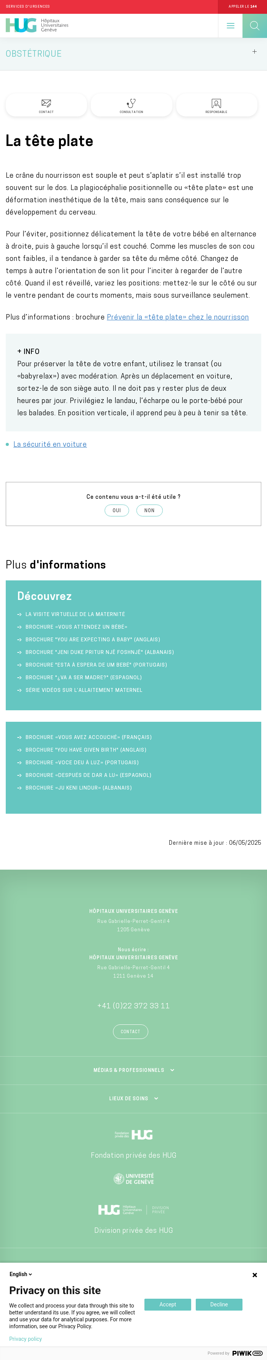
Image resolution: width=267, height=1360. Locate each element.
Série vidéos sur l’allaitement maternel (84, 690)
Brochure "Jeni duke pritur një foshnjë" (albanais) (100, 652)
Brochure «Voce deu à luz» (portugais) (82, 762)
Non (149, 511)
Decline (219, 1304)
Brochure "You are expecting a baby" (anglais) (93, 639)
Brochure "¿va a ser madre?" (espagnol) (84, 677)
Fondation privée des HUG (134, 1156)
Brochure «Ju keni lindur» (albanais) (79, 788)
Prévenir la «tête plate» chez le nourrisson (178, 317)
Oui (117, 511)
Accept (167, 1304)
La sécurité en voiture (50, 445)
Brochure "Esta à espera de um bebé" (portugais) (96, 665)
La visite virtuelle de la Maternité (75, 614)
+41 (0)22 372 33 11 (133, 1006)
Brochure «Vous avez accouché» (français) (89, 737)
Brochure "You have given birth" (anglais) (86, 750)
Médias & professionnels (128, 1070)
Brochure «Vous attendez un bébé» (77, 627)
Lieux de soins (128, 1099)
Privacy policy (25, 1339)
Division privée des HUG (133, 1231)
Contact (131, 1032)
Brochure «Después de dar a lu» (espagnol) (89, 775)
